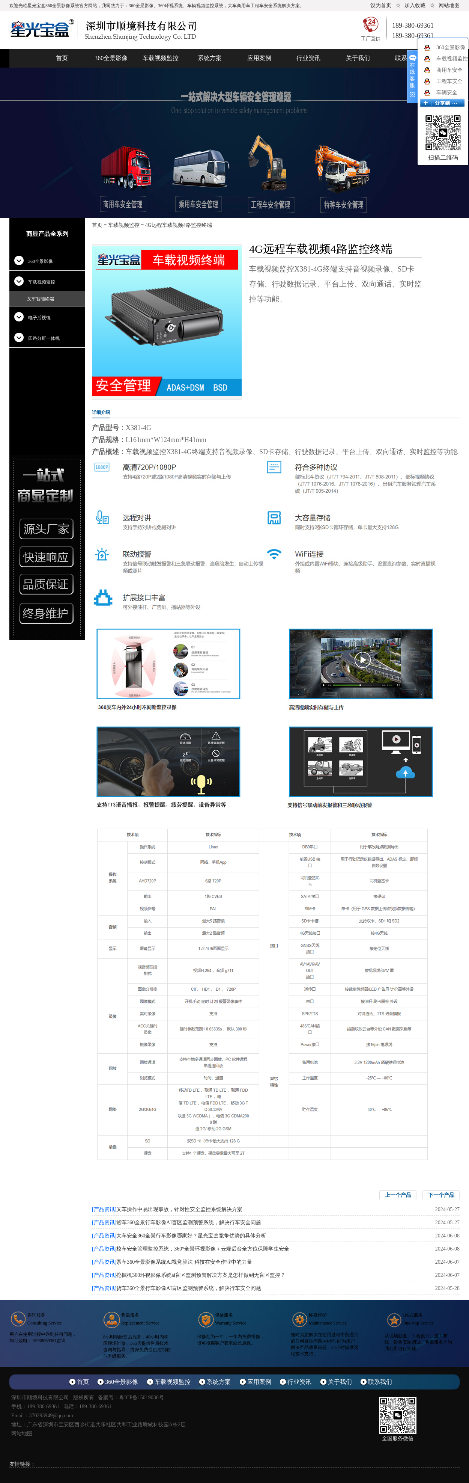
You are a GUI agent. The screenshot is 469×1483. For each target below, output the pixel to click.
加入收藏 (414, 5)
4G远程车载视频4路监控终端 (178, 225)
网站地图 (449, 5)
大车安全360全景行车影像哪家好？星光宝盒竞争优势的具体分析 (191, 1236)
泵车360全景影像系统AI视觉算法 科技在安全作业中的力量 (184, 1262)
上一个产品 (398, 1195)
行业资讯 (308, 58)
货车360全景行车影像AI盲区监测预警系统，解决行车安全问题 (188, 1222)
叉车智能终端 (40, 299)
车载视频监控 (161, 58)
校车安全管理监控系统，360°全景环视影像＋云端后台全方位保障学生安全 (202, 1249)
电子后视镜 (39, 317)
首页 (62, 58)
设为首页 (380, 5)
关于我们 (358, 58)
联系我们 (380, 1382)
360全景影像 (111, 58)
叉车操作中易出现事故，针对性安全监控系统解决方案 (179, 1209)
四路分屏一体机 (44, 338)
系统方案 (210, 58)
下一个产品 (441, 1195)
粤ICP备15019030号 (141, 1397)
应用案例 (259, 58)
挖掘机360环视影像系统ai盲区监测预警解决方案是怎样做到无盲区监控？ (201, 1275)
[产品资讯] (104, 1209)
